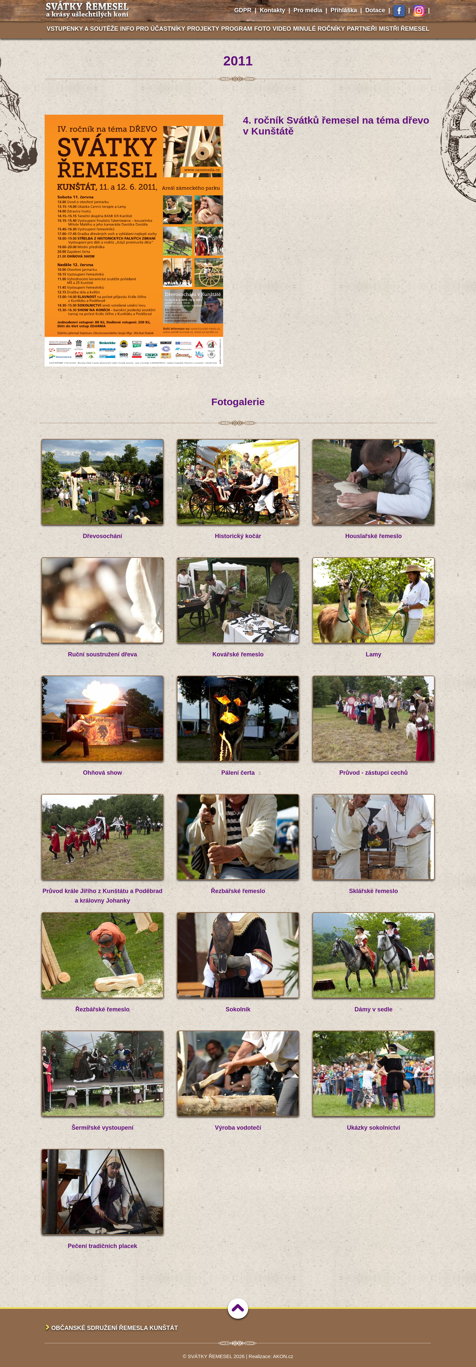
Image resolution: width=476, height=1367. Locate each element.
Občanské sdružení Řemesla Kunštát (114, 1328)
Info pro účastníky (152, 28)
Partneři (362, 28)
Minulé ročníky (319, 28)
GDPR (243, 10)
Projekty (203, 28)
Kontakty (272, 10)
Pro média (308, 10)
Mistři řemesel (404, 28)
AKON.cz (283, 1356)
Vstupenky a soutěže (82, 28)
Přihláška (344, 10)
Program (236, 28)
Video (282, 28)
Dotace (375, 10)
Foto (262, 28)
